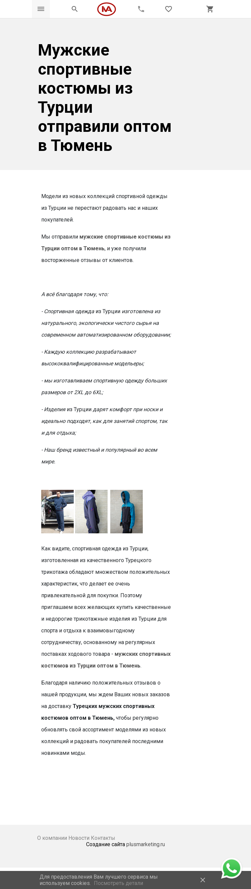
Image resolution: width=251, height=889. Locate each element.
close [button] (203, 880)
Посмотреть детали (118, 883)
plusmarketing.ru (145, 844)
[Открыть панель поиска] (75, 9)
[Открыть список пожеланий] (169, 9)
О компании (52, 838)
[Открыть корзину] (210, 9)
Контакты (103, 838)
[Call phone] (141, 9)
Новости (79, 838)
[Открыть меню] (41, 9)
